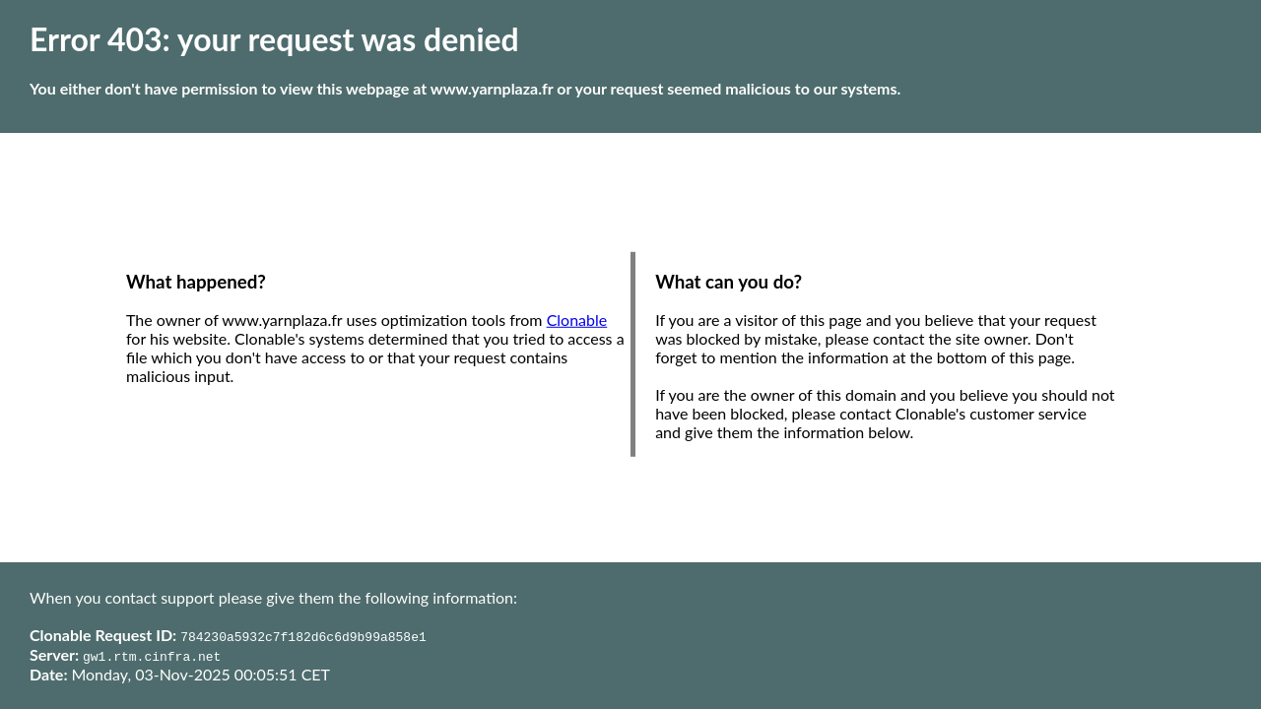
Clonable (577, 319)
